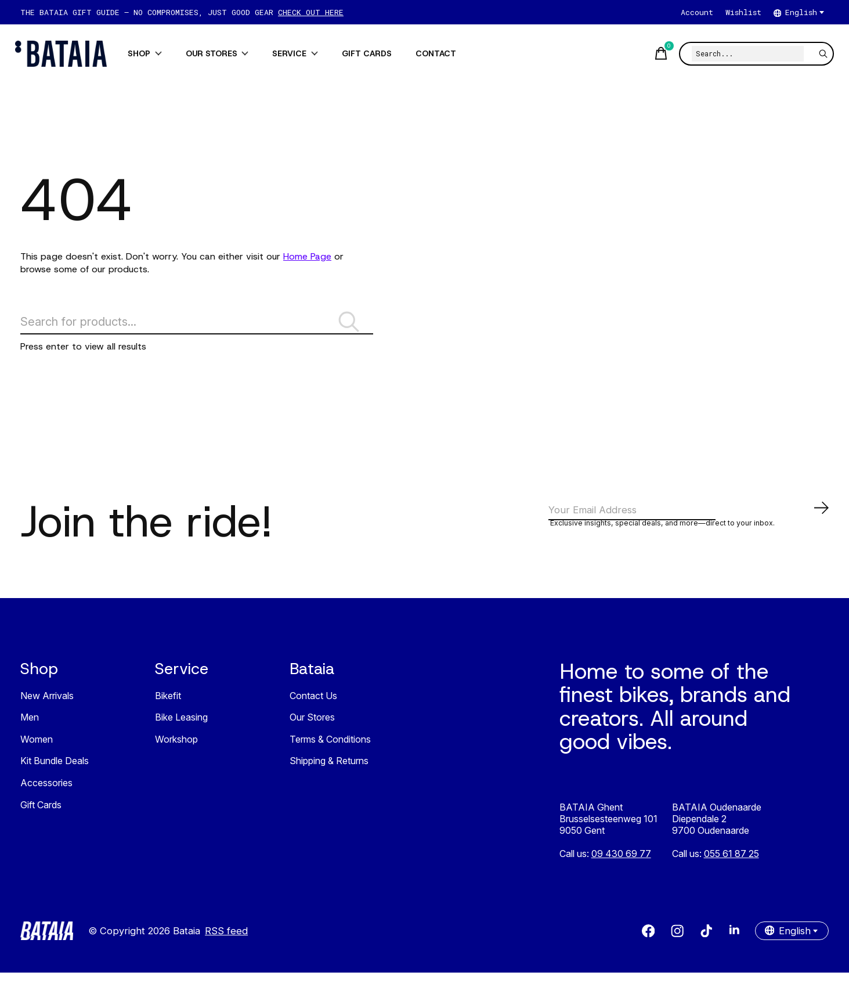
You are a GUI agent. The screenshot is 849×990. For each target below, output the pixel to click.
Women (36, 756)
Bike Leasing (181, 735)
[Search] (743, 54)
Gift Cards (41, 822)
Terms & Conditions (330, 756)
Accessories (46, 800)
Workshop (176, 756)
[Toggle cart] (654, 53)
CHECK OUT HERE (311, 12)
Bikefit (168, 713)
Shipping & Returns (329, 778)
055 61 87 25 (731, 871)
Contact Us (313, 713)
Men (29, 735)
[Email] (689, 527)
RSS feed (226, 948)
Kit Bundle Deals (54, 778)
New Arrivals (47, 713)
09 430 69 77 (621, 871)
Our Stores (312, 735)
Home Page (307, 256)
